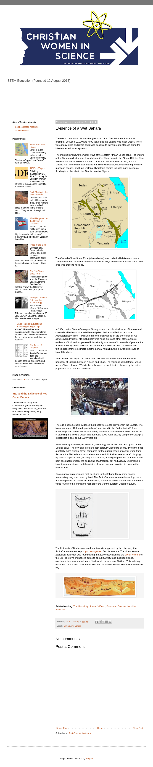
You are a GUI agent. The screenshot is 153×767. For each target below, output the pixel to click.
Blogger (89, 758)
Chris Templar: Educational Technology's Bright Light (29, 325)
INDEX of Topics (37, 168)
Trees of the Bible (38, 245)
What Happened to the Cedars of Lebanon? (39, 221)
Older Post (138, 728)
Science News (22, 130)
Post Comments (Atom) (79, 733)
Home (100, 728)
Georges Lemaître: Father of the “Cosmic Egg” (39, 300)
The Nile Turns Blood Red (37, 272)
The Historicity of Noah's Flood (89, 606)
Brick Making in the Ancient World (39, 193)
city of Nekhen (132, 554)
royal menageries (92, 551)
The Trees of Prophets (36, 346)
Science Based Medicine (26, 127)
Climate (67, 626)
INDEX (23, 379)
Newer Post (61, 728)
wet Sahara (76, 626)
